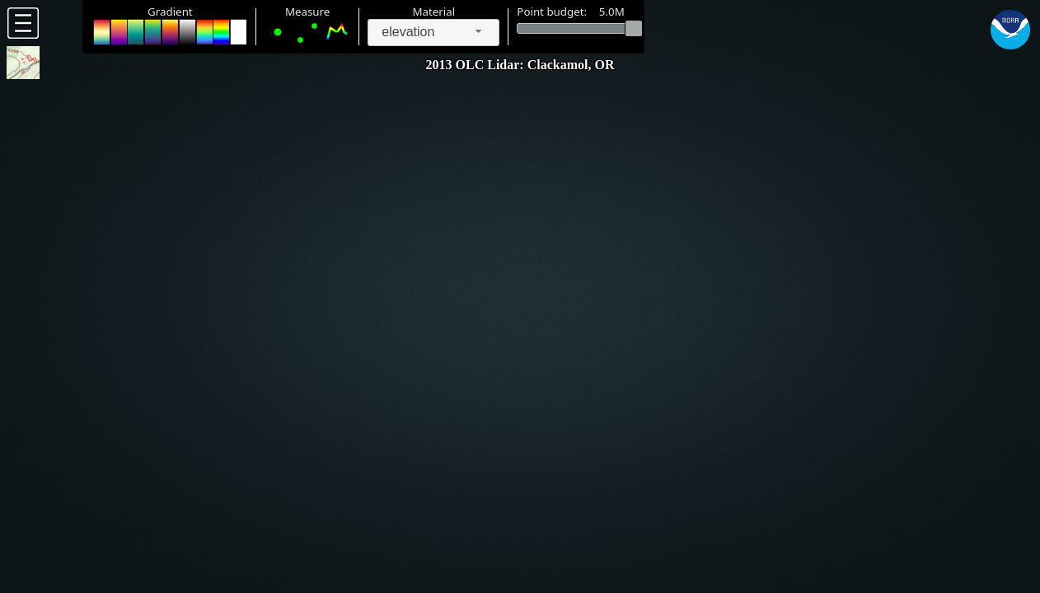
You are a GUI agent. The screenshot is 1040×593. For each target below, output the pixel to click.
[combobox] (433, 32)
